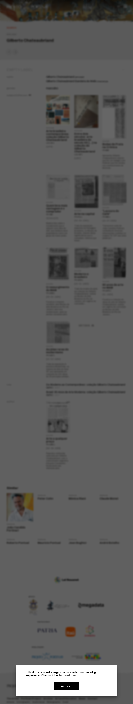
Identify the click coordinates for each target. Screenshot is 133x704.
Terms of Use (67, 675)
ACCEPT (66, 686)
